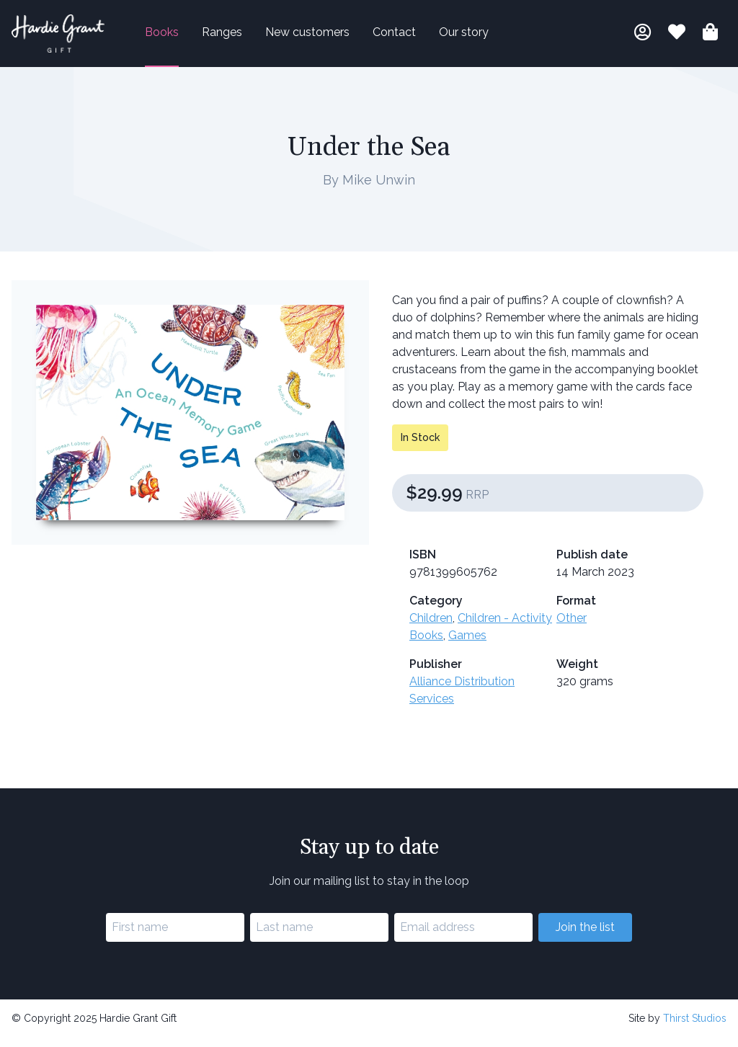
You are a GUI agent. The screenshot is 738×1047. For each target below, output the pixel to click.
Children (431, 627)
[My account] (642, 39)
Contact (416, 37)
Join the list (585, 936)
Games (467, 644)
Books (184, 37)
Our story (486, 37)
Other (571, 627)
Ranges (244, 37)
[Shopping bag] (710, 39)
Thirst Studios (694, 1027)
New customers (330, 37)
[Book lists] (676, 39)
